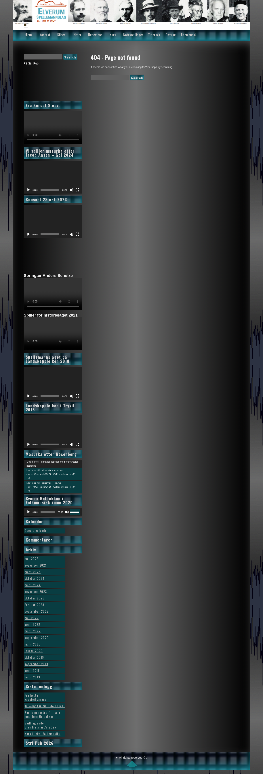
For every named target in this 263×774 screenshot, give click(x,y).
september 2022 (37, 611)
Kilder (61, 34)
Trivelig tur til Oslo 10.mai (45, 706)
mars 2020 (33, 644)
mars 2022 (33, 631)
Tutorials (154, 34)
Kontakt (44, 34)
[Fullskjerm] (77, 190)
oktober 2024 (35, 578)
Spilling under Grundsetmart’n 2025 (40, 725)
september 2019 (36, 664)
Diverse (171, 34)
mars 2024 (33, 585)
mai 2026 (32, 559)
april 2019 (32, 670)
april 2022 (32, 624)
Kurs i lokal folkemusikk (42, 734)
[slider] (48, 512)
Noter (77, 34)
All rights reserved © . (133, 761)
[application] (53, 177)
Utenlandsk (188, 34)
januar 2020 (34, 651)
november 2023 (36, 591)
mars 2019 (32, 677)
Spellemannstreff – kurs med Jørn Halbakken (43, 714)
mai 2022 (32, 618)
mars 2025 (33, 572)
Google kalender (36, 530)
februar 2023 (34, 605)
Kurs (113, 34)
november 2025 (36, 565)
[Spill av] (28, 190)
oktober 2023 (34, 598)
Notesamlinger (133, 34)
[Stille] (71, 190)
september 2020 (37, 637)
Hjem (28, 34)
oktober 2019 (34, 657)
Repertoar (95, 34)
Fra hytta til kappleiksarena (35, 697)
